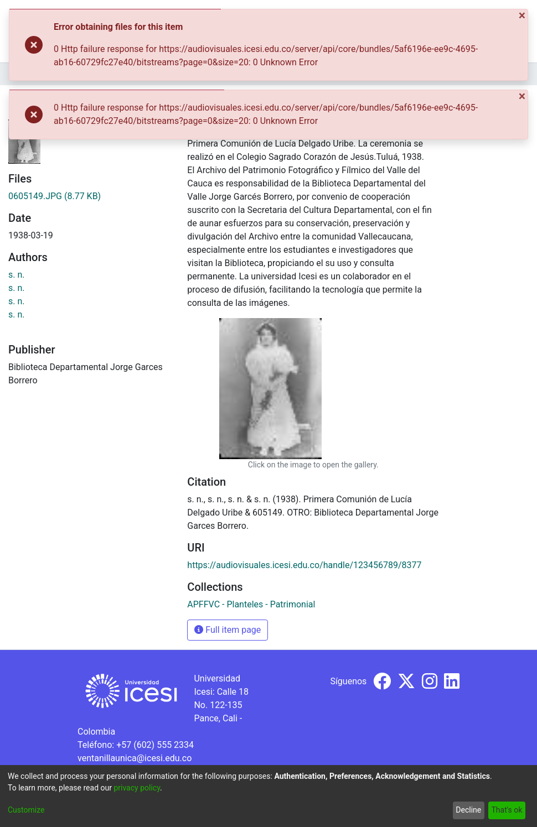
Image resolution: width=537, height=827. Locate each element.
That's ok (506, 809)
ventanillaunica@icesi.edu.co (135, 758)
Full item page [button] (227, 630)
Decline (468, 809)
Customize (26, 809)
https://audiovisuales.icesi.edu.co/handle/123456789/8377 (304, 565)
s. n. (16, 274)
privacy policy (136, 787)
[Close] (523, 15)
